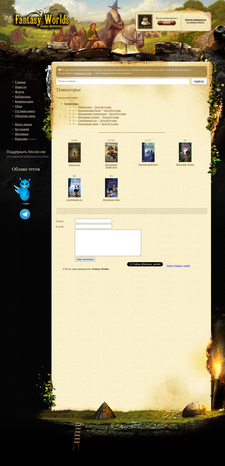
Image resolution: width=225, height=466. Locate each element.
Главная (20, 82)
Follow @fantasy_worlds (178, 265)
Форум (19, 91)
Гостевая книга (25, 111)
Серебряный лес (87, 120)
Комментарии (24, 101)
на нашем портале (195, 20)
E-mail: (60, 226)
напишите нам (83, 73)
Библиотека (23, 96)
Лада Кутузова (103, 107)
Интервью (22, 134)
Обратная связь (25, 116)
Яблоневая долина (88, 117)
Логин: (60, 221)
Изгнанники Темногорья (92, 113)
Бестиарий (22, 129)
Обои (18, 106)
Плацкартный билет (89, 110)
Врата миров (23, 124)
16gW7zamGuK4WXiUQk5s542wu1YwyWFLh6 (28, 156)
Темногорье (71, 103)
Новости (20, 87)
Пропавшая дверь (88, 123)
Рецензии (21, 138)
